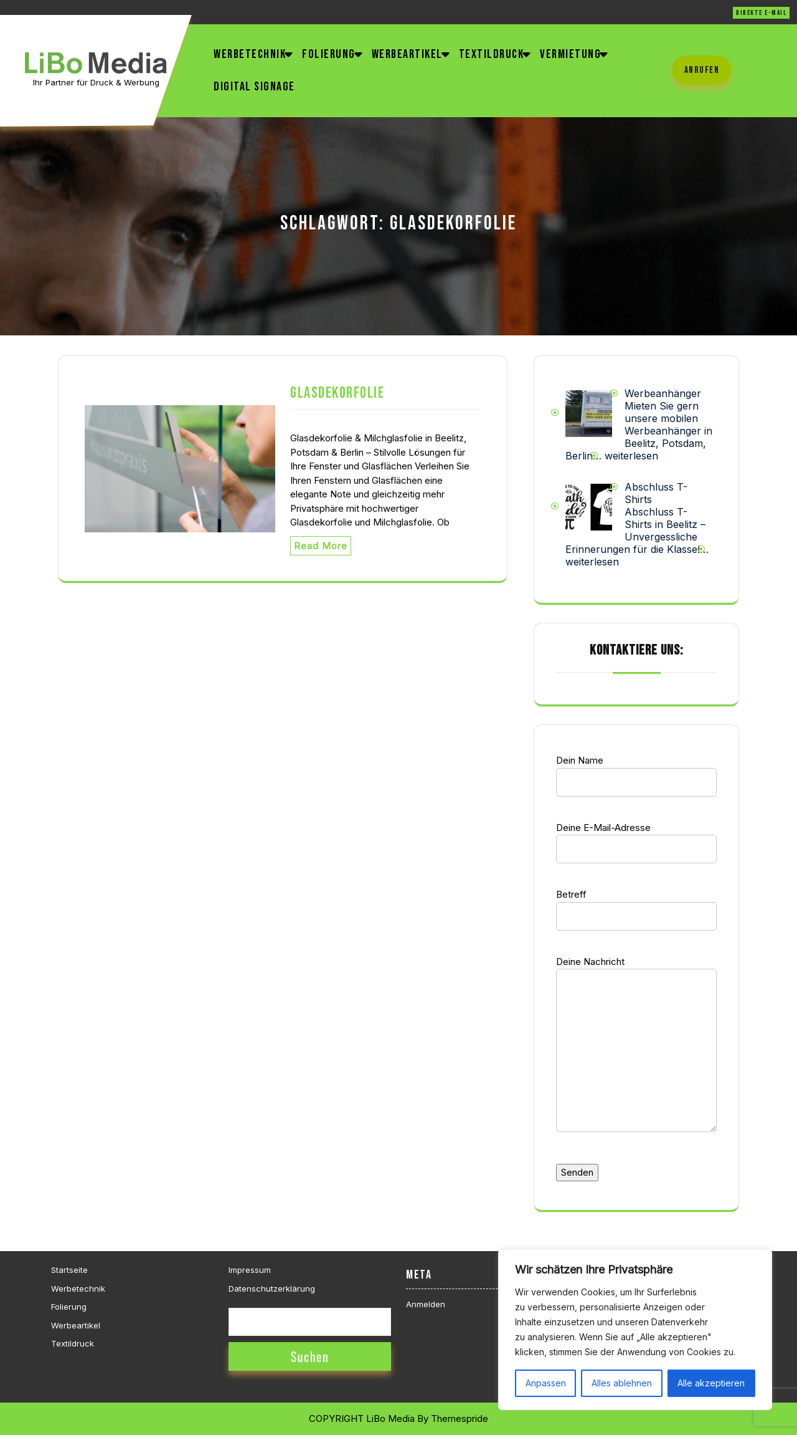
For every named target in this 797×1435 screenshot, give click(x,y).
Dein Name (636, 771)
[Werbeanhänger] (588, 412)
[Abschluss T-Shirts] (588, 506)
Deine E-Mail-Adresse (636, 839)
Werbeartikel (407, 54)
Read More (320, 546)
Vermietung (570, 54)
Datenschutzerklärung (272, 1288)
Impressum (250, 1270)
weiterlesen (631, 455)
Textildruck (491, 54)
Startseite (69, 1270)
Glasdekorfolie (337, 393)
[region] (635, 1329)
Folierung (329, 54)
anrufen (702, 70)
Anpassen (546, 1383)
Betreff (636, 905)
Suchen (310, 1356)
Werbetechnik (250, 54)
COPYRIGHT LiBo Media (362, 1418)
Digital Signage (254, 86)
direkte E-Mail (761, 13)
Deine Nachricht (636, 1052)
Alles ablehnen (622, 1383)
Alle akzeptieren (711, 1383)
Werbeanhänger (663, 393)
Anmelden (425, 1304)
